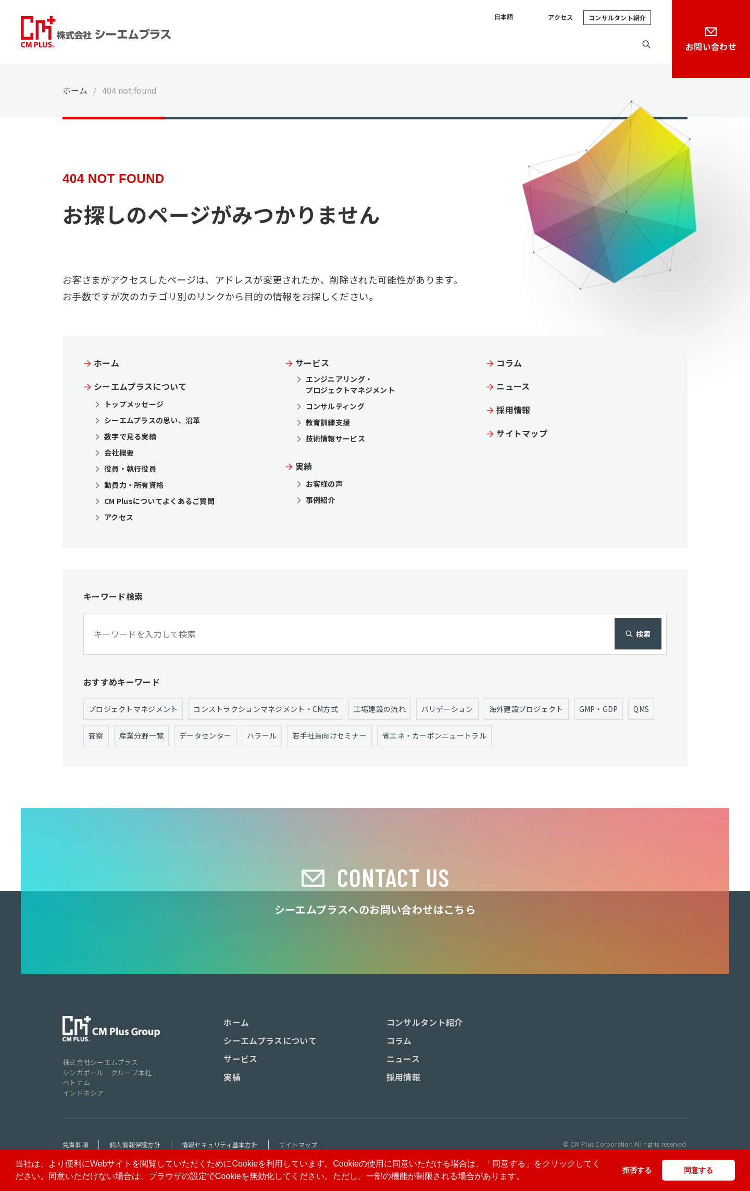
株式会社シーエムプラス (100, 1061)
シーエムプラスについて (326, 44)
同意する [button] (698, 1170)
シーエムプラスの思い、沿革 (152, 419)
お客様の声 (324, 482)
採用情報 (604, 44)
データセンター (205, 734)
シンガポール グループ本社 (107, 1072)
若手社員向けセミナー (329, 734)
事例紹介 (320, 499)
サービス (411, 44)
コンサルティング (335, 405)
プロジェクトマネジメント (133, 708)
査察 (96, 734)
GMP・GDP (598, 708)
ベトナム (76, 1082)
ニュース (549, 44)
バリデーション (447, 708)
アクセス (560, 17)
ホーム (75, 90)
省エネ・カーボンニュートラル (434, 734)
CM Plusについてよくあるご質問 (159, 500)
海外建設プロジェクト (526, 708)
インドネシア (83, 1092)
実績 (457, 44)
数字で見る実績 (130, 435)
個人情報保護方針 (134, 1143)
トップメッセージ (134, 403)
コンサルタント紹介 (617, 17)
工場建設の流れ (380, 708)
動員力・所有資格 (134, 483)
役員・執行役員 (130, 467)
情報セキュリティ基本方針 (220, 1143)
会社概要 (119, 451)
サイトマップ (521, 431)
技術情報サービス (335, 438)
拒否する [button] (637, 1170)
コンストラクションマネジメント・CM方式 (265, 708)
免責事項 (75, 1143)
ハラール (262, 734)
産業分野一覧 (141, 734)
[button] (528, 1177)
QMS (641, 708)
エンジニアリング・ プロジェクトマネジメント (350, 384)
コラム (498, 44)
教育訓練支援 (328, 421)
